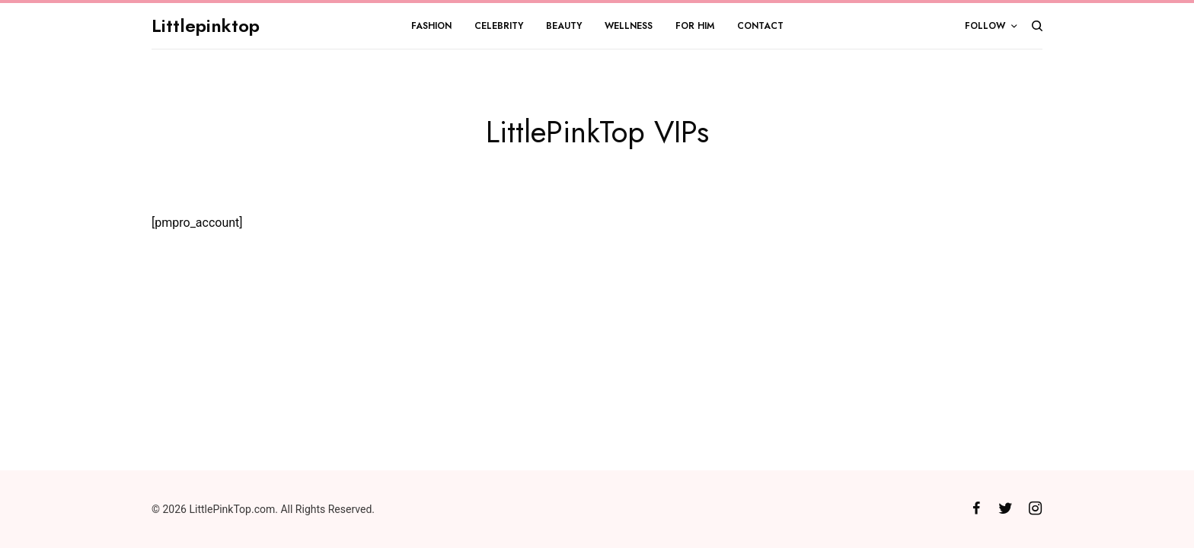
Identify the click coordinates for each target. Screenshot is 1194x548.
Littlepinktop (206, 25)
